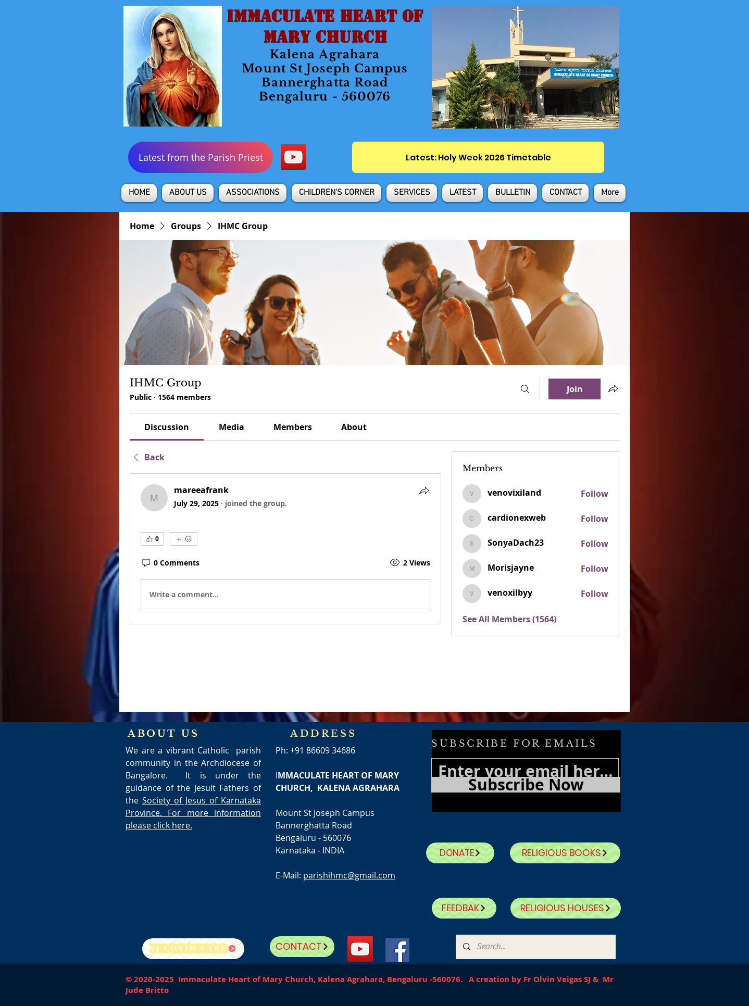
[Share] (424, 490)
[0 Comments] (170, 563)
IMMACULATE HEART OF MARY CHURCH (325, 26)
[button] (187, 193)
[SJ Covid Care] (193, 948)
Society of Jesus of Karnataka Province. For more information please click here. (193, 813)
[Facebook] (397, 950)
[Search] (525, 389)
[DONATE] (460, 852)
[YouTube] (293, 157)
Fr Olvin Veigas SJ (557, 979)
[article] (285, 548)
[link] (166, 427)
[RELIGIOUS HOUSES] (565, 908)
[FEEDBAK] (464, 908)
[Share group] (613, 388)
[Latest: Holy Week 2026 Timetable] (478, 157)
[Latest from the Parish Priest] (200, 157)
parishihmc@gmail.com (349, 875)
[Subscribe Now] (525, 785)
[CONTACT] (302, 946)
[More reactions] (183, 539)
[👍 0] (152, 539)
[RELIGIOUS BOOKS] (565, 852)
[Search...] (535, 947)
